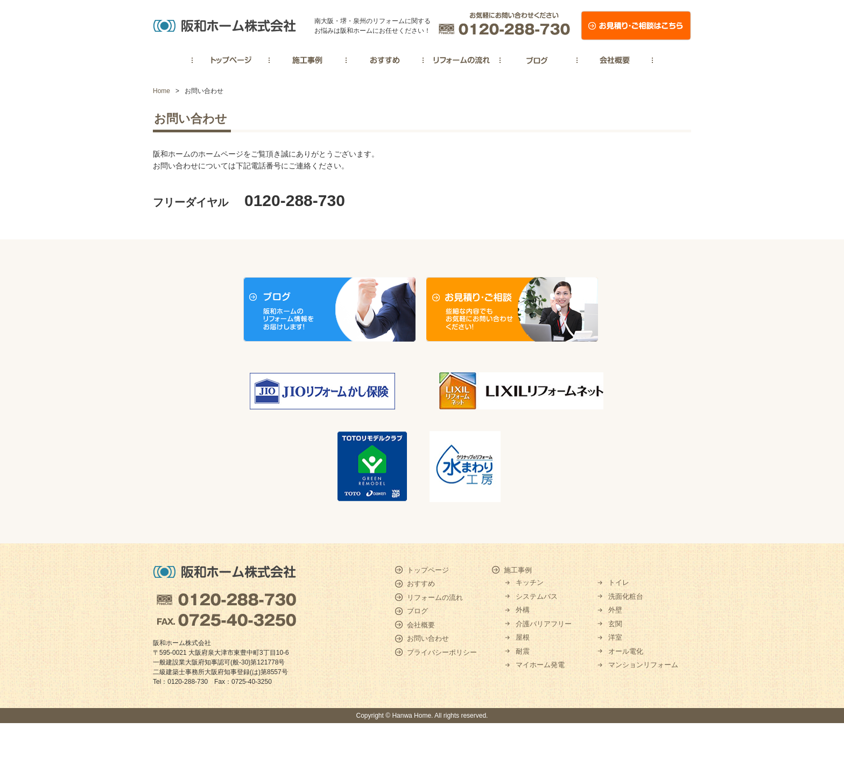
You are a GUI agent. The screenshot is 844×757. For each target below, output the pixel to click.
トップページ (428, 570)
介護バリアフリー (544, 624)
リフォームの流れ (435, 597)
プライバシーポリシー (442, 652)
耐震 (523, 651)
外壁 (615, 610)
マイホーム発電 (540, 665)
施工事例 (518, 570)
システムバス (537, 596)
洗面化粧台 (625, 596)
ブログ (417, 611)
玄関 (615, 624)
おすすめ (421, 583)
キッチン (530, 582)
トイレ (618, 582)
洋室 (615, 637)
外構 (523, 610)
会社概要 (421, 625)
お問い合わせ (428, 638)
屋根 (523, 637)
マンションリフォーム (643, 665)
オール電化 (625, 651)
